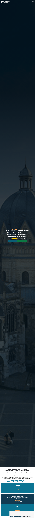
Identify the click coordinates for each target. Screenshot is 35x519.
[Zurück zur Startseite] (5, 2)
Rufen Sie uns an (12, 240)
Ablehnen (18, 516)
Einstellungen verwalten (26, 516)
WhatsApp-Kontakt (22, 240)
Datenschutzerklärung (14, 514)
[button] (32, 2)
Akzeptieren (13, 516)
